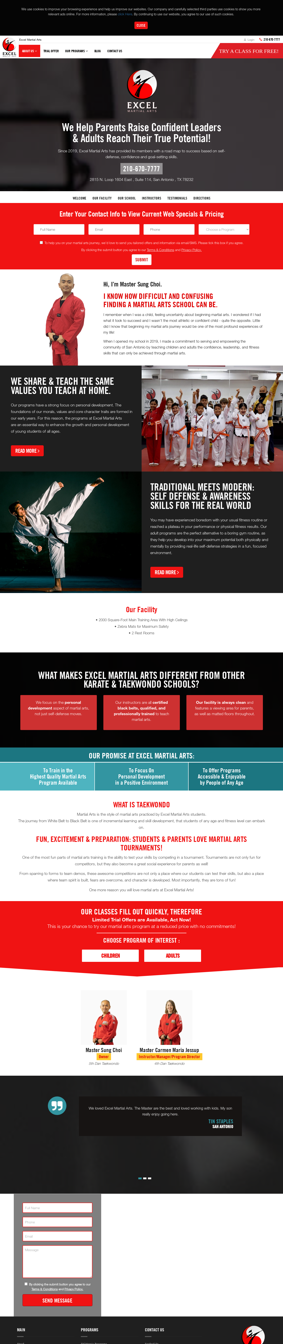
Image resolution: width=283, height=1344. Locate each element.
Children (110, 955)
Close (141, 25)
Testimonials (177, 198)
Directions (201, 198)
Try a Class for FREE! (249, 51)
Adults (172, 955)
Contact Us (114, 51)
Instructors (151, 198)
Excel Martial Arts (30, 39)
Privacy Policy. (191, 250)
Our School (127, 198)
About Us (29, 53)
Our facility (102, 198)
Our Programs (76, 53)
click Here (125, 14)
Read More (27, 450)
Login (249, 39)
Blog (97, 51)
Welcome (79, 198)
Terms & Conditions (160, 250)
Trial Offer (51, 51)
